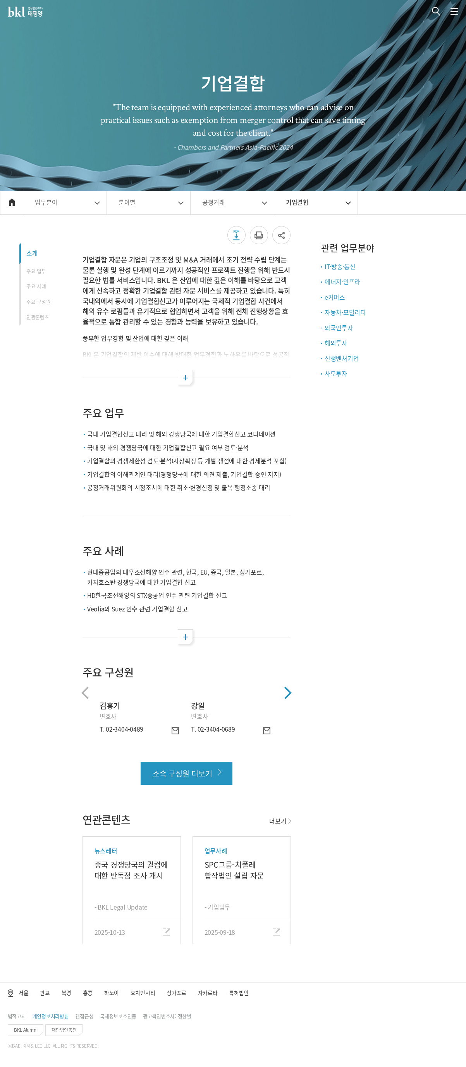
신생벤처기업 (342, 358)
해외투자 (336, 342)
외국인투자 (339, 327)
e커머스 (335, 297)
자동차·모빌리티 (345, 312)
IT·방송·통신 (340, 266)
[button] (436, 11)
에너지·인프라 (342, 281)
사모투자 (336, 373)
